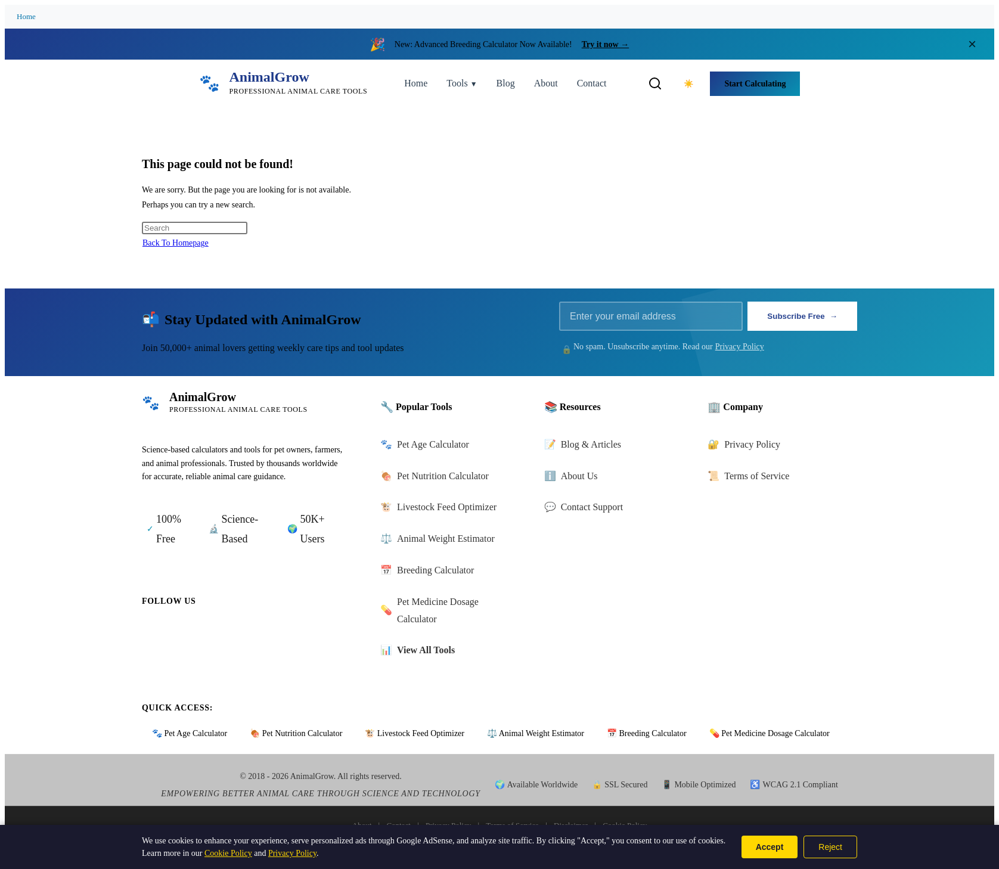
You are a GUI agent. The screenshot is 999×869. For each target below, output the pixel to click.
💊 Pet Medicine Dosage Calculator (769, 733)
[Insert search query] (194, 228)
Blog (506, 83)
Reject (830, 847)
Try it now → (605, 44)
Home (26, 16)
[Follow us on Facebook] (154, 633)
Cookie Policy (228, 853)
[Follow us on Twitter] (187, 633)
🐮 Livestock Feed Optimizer (414, 733)
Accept (770, 847)
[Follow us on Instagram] (220, 633)
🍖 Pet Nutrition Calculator (296, 733)
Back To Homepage (175, 242)
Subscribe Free (802, 316)
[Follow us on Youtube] (254, 633)
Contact (592, 83)
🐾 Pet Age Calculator (189, 733)
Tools (461, 83)
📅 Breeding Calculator (647, 733)
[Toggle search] (655, 83)
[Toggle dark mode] (688, 83)
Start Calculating (755, 83)
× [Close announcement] (972, 44)
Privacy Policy (739, 346)
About (546, 83)
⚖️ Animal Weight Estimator (535, 733)
